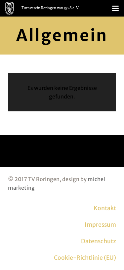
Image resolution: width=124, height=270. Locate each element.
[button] (115, 8)
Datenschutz (98, 241)
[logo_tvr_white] (9, 8)
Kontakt (105, 208)
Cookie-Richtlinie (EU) (85, 257)
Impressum (100, 224)
